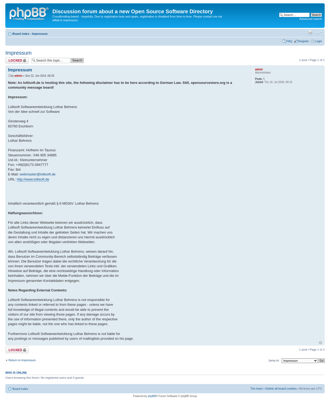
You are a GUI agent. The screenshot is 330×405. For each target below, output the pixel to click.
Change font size (318, 32)
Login (318, 41)
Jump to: (273, 360)
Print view (310, 32)
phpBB (152, 396)
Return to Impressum (22, 360)
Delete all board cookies (280, 388)
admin (18, 75)
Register (303, 41)
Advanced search (310, 18)
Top (320, 342)
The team (256, 388)
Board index (21, 33)
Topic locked (17, 60)
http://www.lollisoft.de (33, 179)
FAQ (289, 41)
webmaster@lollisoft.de (38, 174)
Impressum (40, 33)
